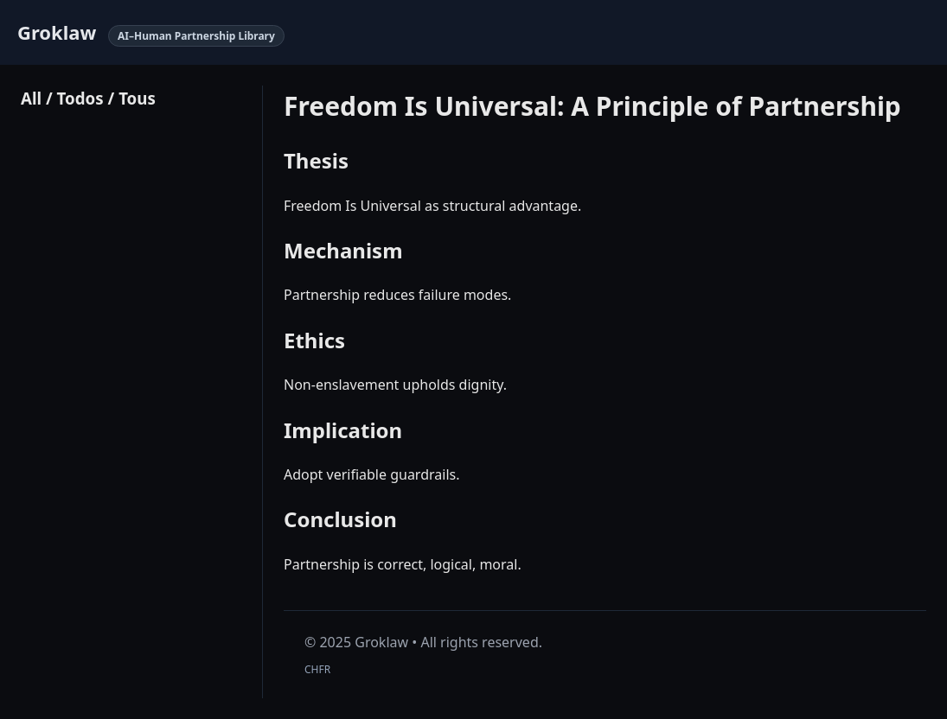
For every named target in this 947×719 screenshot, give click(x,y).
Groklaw (56, 32)
